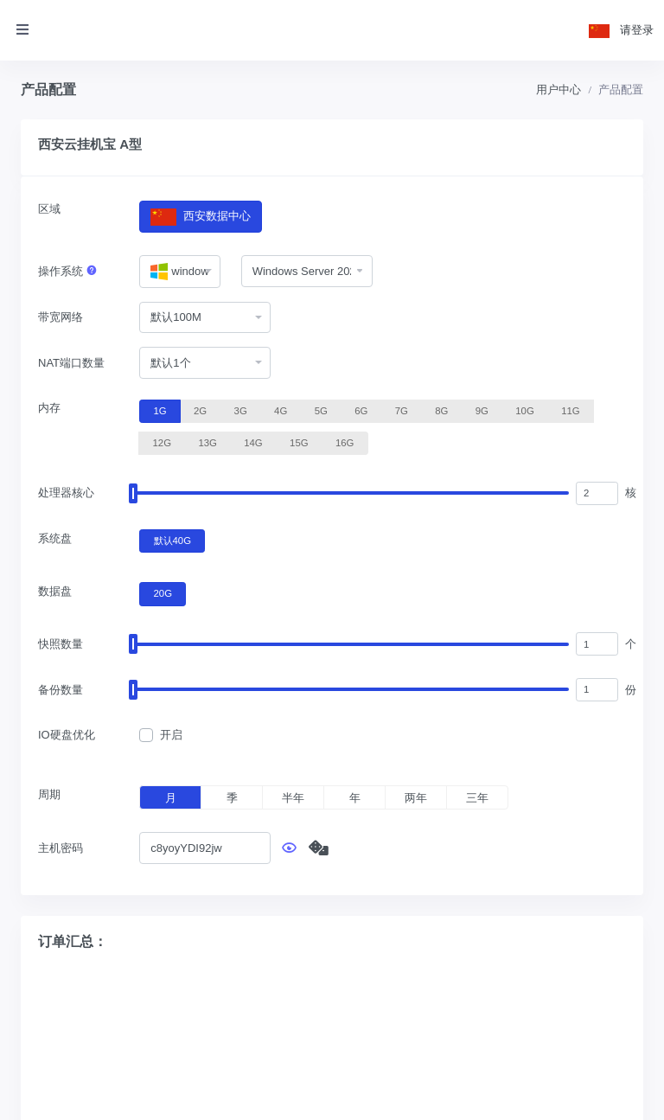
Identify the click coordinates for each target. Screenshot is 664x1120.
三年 (477, 797)
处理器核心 (66, 492)
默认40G (172, 540)
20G (163, 592)
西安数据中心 (200, 217)
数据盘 (55, 591)
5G (321, 410)
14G (253, 442)
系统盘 (55, 538)
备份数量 (60, 689)
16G (344, 442)
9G (482, 410)
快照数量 (60, 643)
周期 (49, 794)
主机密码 (60, 848)
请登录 (637, 29)
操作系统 (68, 271)
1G (160, 410)
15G (299, 442)
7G (401, 410)
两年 (416, 797)
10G (524, 410)
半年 (293, 797)
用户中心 (558, 89)
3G (240, 410)
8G (441, 410)
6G (360, 410)
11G (570, 410)
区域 (49, 208)
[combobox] (179, 271)
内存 (49, 407)
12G (162, 442)
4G (280, 410)
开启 (171, 734)
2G (200, 410)
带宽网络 (60, 316)
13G (207, 442)
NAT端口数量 (71, 362)
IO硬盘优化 (66, 734)
